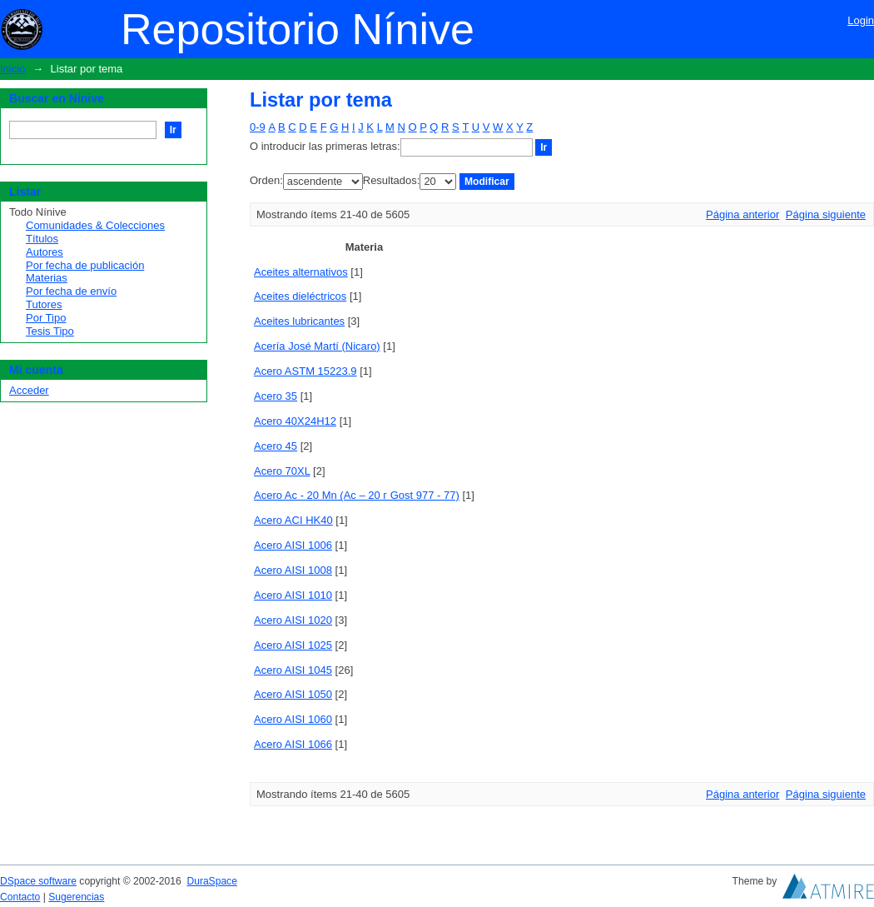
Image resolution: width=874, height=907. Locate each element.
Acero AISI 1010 (293, 595)
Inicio (12, 68)
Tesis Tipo (50, 331)
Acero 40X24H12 (295, 421)
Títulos (42, 238)
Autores (44, 252)
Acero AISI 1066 (293, 744)
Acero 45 (275, 446)
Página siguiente (826, 214)
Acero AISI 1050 (293, 694)
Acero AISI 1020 (293, 620)
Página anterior (742, 214)
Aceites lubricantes (299, 321)
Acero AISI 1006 (293, 545)
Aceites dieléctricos (300, 296)
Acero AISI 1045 (293, 670)
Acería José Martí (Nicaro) (317, 346)
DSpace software (38, 881)
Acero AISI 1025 (293, 645)
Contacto (20, 897)
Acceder (29, 390)
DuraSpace (211, 881)
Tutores (44, 304)
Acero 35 (275, 396)
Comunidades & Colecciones (95, 225)
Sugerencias (76, 897)
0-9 (258, 127)
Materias (46, 278)
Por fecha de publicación (85, 265)
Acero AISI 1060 (293, 719)
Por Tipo (46, 317)
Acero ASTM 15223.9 (305, 371)
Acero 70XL (282, 471)
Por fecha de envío (71, 291)
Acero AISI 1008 (293, 570)
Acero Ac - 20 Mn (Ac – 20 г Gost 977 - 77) (356, 495)
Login (860, 20)
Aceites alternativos (301, 272)
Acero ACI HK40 (293, 520)
